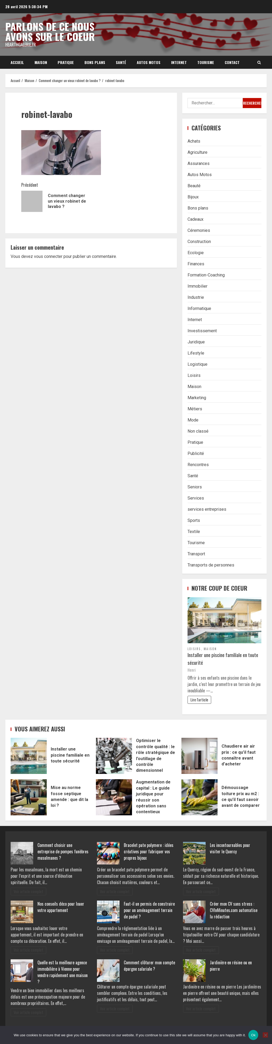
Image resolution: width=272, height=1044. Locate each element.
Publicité (196, 453)
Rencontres (198, 464)
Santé (121, 62)
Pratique (66, 62)
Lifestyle (196, 353)
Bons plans (94, 62)
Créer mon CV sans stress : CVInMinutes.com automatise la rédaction (233, 910)
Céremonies (199, 230)
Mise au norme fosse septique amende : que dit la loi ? (29, 797)
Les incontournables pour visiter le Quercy (230, 848)
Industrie (196, 297)
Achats (194, 141)
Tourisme (205, 62)
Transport (196, 553)
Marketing (197, 397)
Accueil (17, 62)
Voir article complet (28, 891)
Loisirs (194, 375)
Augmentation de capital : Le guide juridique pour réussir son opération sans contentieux (114, 797)
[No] (265, 1035)
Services (196, 498)
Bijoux (193, 196)
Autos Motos (148, 62)
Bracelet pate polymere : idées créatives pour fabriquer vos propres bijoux (148, 851)
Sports (194, 520)
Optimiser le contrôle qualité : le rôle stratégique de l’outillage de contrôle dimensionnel (114, 756)
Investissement (202, 330)
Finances (196, 263)
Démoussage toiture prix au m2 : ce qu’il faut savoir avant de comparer (199, 797)
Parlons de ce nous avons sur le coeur (50, 31)
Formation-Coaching (206, 275)
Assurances (199, 163)
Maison (41, 62)
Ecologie (196, 252)
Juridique (196, 341)
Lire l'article (199, 699)
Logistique (197, 364)
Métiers (195, 408)
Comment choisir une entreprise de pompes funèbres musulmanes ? (62, 851)
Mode (193, 420)
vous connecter (48, 256)
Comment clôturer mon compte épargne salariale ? (149, 965)
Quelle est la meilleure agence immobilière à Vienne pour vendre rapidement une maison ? (62, 972)
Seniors (195, 486)
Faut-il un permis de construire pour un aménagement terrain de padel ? (149, 910)
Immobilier (197, 286)
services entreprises (207, 509)
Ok (253, 1035)
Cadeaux (195, 219)
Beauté (194, 185)
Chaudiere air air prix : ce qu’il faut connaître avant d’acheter (199, 756)
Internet (179, 62)
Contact (232, 62)
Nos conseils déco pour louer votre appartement (60, 907)
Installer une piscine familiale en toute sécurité (223, 658)
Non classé (198, 431)
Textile (194, 531)
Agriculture (197, 152)
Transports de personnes (211, 565)
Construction (199, 241)
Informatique (199, 308)
